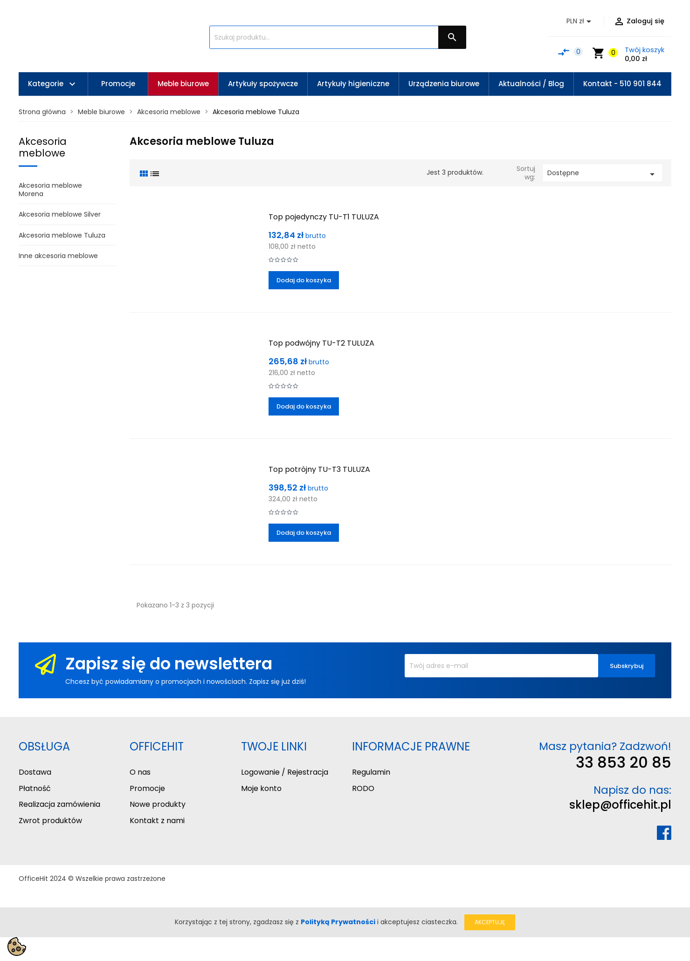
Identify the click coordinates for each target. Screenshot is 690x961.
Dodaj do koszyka (303, 280)
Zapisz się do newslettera (168, 663)
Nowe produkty (158, 804)
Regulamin (371, 772)
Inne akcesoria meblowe (58, 255)
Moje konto (261, 788)
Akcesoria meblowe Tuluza (62, 235)
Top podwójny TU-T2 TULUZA (321, 343)
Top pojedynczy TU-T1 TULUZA (324, 216)
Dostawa (35, 772)
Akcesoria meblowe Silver (60, 214)
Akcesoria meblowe (43, 147)
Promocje (147, 788)
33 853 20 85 (623, 762)
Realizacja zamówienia (59, 804)
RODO (363, 788)
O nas (140, 772)
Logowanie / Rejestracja (284, 772)
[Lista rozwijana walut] (580, 21)
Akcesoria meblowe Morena (50, 189)
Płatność (35, 788)
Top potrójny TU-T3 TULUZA (319, 469)
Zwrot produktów (50, 820)
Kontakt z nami (157, 820)
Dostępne (602, 174)
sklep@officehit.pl (620, 804)
